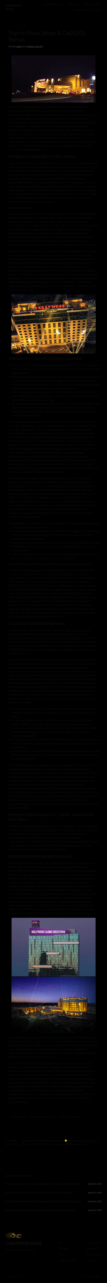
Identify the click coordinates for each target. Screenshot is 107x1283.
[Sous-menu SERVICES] (79, 4)
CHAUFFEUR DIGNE (13, 7)
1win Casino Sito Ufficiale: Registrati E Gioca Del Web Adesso (42, 1183)
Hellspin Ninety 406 (11, 1142)
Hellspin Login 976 (35, 46)
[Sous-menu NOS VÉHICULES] (101, 4)
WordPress (97, 1276)
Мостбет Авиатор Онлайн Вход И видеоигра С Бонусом (40, 1210)
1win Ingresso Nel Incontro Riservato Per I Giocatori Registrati (43, 1201)
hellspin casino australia (69, 1116)
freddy (19, 46)
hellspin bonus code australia (42, 1116)
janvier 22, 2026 (95, 1183)
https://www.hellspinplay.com (58, 867)
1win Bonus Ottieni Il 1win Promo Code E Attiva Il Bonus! (39, 1192)
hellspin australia (17, 1116)
